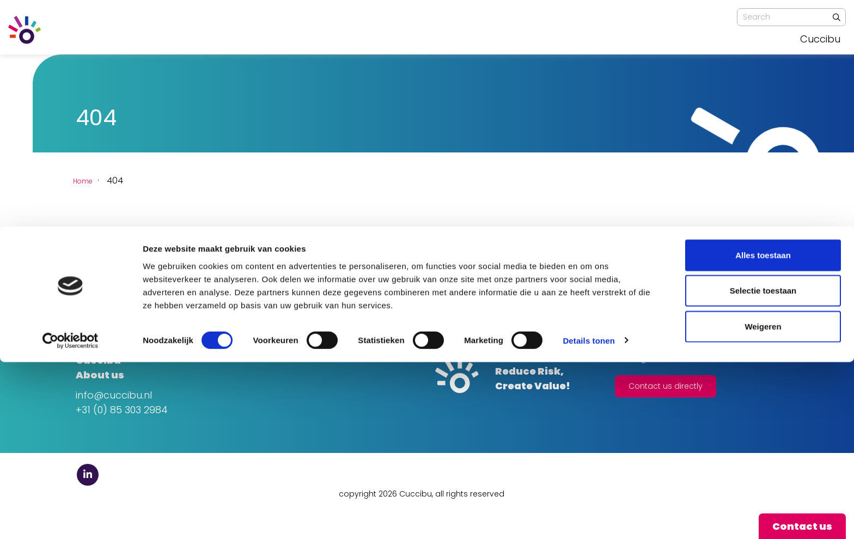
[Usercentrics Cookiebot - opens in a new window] (70, 518)
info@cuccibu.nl (114, 395)
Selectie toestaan (763, 468)
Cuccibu (820, 39)
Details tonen (588, 517)
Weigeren (763, 503)
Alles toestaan (763, 432)
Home (88, 180)
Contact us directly (666, 386)
